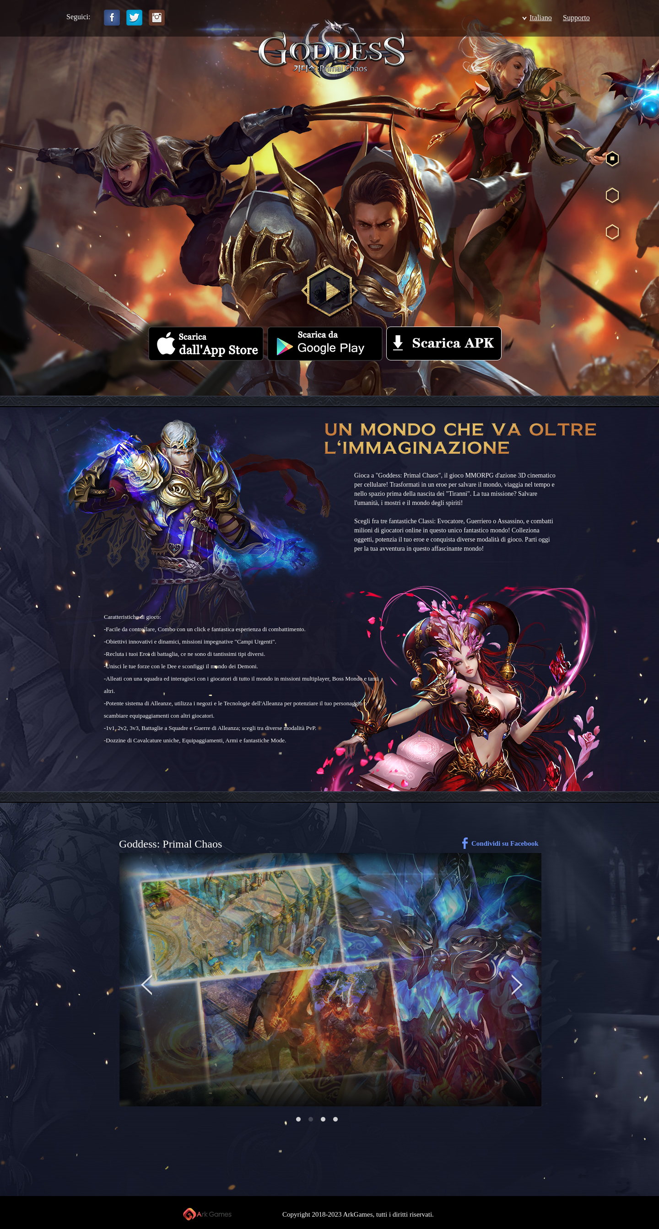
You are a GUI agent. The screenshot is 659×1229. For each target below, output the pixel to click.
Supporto (576, 17)
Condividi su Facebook (505, 843)
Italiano (540, 17)
